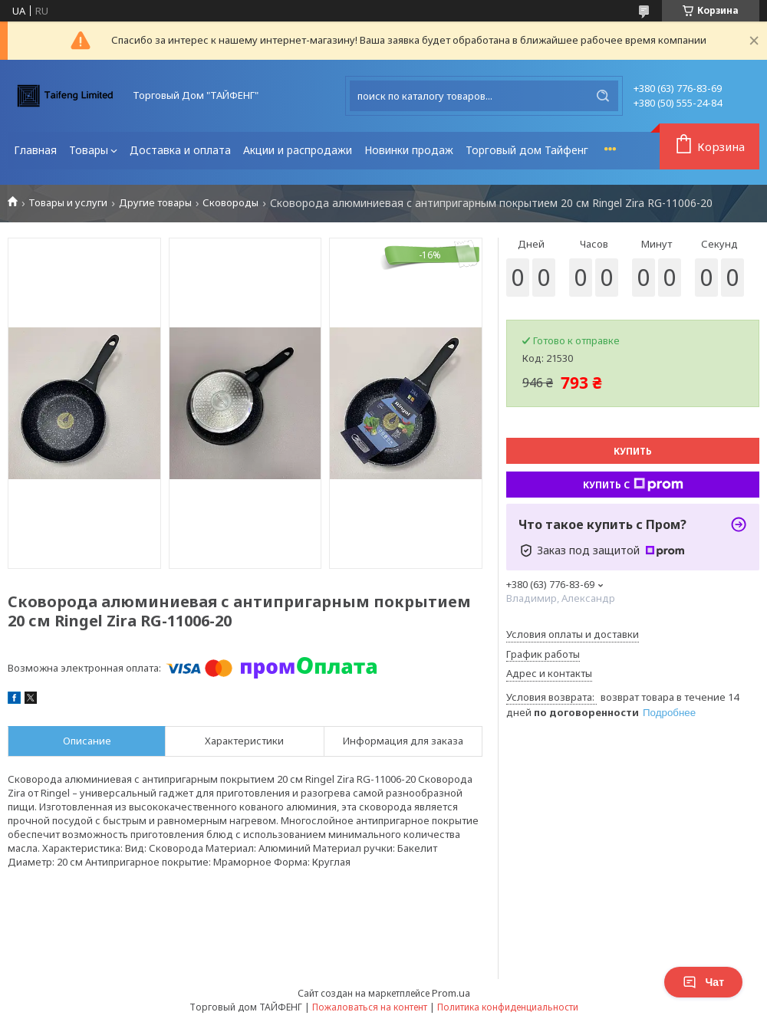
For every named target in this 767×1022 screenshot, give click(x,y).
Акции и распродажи (297, 150)
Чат (703, 982)
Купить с (633, 484)
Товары (88, 150)
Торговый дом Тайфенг (527, 150)
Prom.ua (451, 993)
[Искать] (603, 96)
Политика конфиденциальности (507, 1007)
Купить (633, 451)
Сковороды (230, 202)
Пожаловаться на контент (369, 1007)
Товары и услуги (67, 202)
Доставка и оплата (180, 150)
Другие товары (155, 202)
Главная (35, 150)
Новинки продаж (408, 150)
